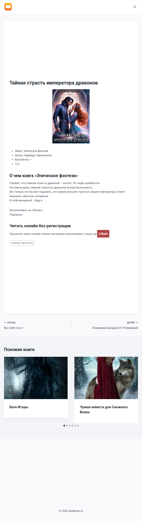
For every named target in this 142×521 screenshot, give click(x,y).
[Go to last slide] (10, 389)
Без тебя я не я (36, 325)
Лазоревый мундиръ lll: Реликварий (106, 325)
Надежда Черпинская (22, 243)
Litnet (103, 234)
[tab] (64, 426)
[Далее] (132, 389)
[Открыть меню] (135, 6)
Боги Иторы (18, 407)
